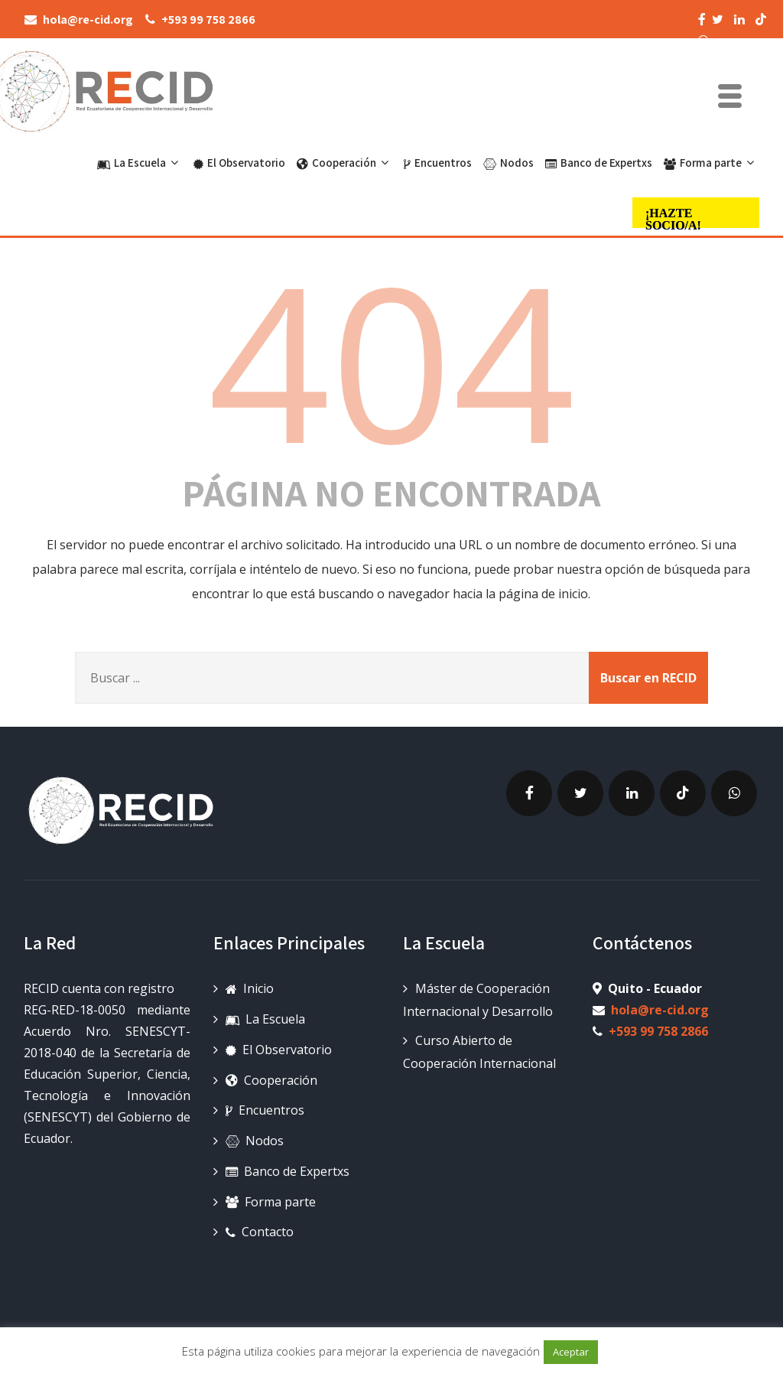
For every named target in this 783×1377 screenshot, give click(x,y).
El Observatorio (239, 162)
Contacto (260, 1224)
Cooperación (344, 163)
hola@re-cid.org (660, 1002)
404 (391, 352)
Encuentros (438, 162)
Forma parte (711, 163)
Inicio (250, 980)
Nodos (508, 162)
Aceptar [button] (571, 1352)
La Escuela (139, 163)
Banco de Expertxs (598, 162)
